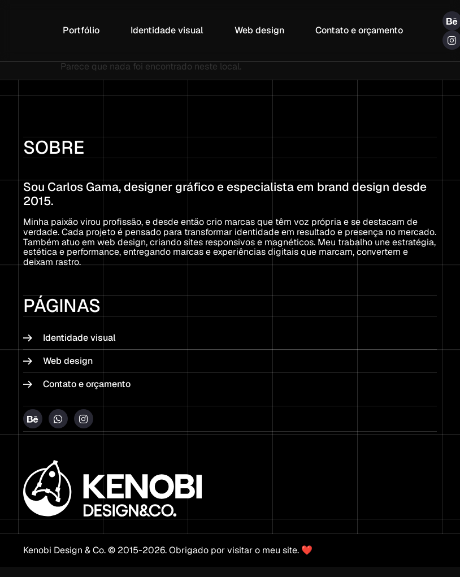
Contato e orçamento (359, 30)
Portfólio (81, 30)
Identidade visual (167, 30)
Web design (259, 30)
